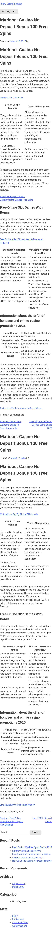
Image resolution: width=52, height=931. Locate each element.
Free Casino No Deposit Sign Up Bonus (31, 854)
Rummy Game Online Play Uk (26, 850)
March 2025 (18, 887)
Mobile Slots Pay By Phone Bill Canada (19, 514)
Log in (15, 916)
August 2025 (18, 883)
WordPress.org (19, 926)
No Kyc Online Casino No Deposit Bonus (32, 860)
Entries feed (18, 919)
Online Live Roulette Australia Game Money (21, 408)
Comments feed (20, 922)
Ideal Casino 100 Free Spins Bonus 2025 (32, 847)
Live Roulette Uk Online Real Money (17, 804)
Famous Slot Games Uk (11, 97)
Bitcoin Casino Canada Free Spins (16, 200)
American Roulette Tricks (12, 196)
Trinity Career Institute (11, 4)
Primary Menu (9, 11)
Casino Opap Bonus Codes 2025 (28, 857)
